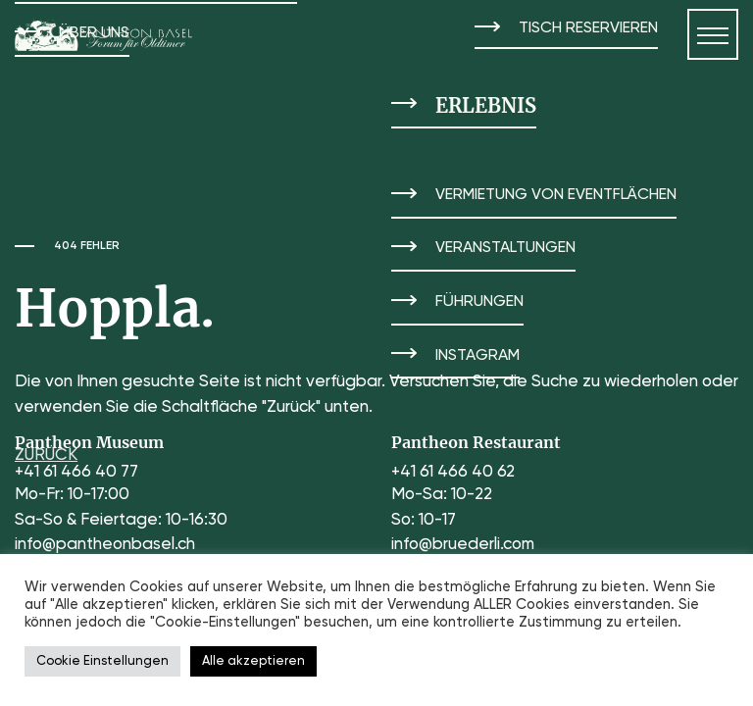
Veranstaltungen (505, 248)
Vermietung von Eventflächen (556, 195)
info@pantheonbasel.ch (105, 544)
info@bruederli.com (462, 544)
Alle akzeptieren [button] (253, 661)
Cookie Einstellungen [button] (102, 661)
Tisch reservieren (588, 28)
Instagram (477, 356)
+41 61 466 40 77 (76, 472)
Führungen (479, 302)
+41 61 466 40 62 (453, 472)
